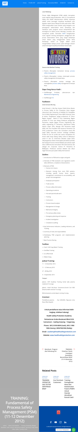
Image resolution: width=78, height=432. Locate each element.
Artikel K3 (63, 3)
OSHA (36, 427)
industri (12, 427)
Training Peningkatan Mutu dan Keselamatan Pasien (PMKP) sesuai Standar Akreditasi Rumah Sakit (69, 388)
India (8, 427)
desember (3, 427)
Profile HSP (32, 3)
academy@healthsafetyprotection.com (61, 332)
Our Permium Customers (58, 381)
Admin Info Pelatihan (13, 425)
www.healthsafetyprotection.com (62, 335)
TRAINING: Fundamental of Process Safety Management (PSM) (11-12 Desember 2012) (19, 410)
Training (21, 429)
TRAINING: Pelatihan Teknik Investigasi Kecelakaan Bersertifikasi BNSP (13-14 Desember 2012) (66, 355)
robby (13, 429)
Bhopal (34, 425)
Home (25, 3)
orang (32, 427)
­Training (23, 425)
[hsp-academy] (51, 422)
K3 (53, 98)
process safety (57, 83)
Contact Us (71, 3)
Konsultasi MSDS (53, 3)
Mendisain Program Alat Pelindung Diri (51, 350)
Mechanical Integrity (20, 427)
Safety (17, 429)
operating (28, 427)
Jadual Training (41, 3)
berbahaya (29, 425)
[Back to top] (58, 412)
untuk (25, 429)
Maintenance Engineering (51, 94)
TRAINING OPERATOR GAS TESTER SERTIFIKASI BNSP (46, 384)
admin (4, 425)
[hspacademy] (61, 422)
